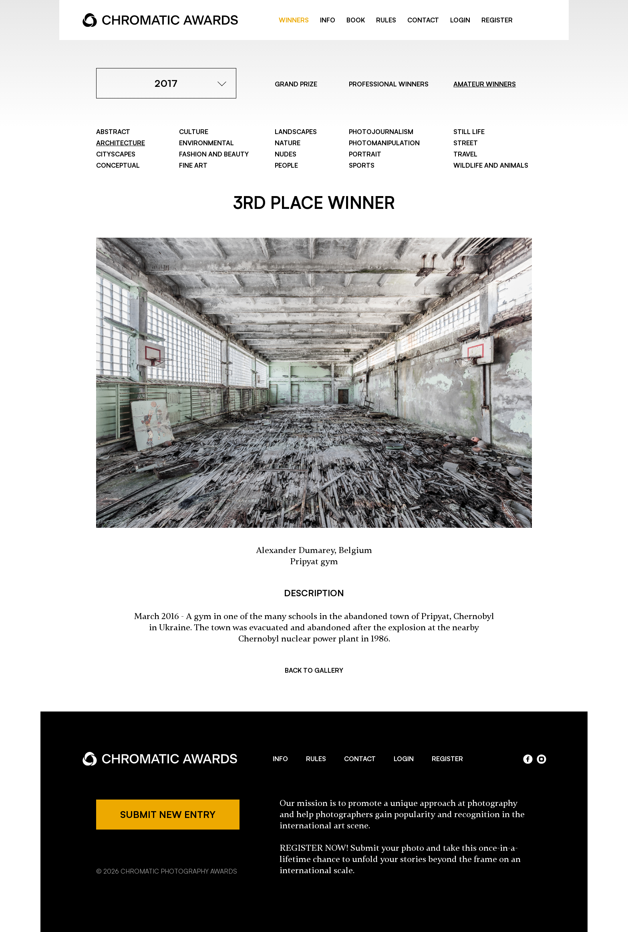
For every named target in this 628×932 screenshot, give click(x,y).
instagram (541, 759)
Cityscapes (115, 154)
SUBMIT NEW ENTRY (167, 814)
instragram (541, 20)
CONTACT (423, 20)
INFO (327, 20)
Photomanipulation (384, 143)
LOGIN (460, 20)
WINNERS (294, 20)
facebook (528, 20)
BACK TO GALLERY (314, 670)
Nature (287, 143)
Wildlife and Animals (490, 165)
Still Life (469, 132)
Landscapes (296, 132)
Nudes (285, 154)
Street (465, 143)
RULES (386, 20)
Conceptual (118, 165)
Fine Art (193, 165)
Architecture (120, 143)
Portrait (365, 154)
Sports (361, 165)
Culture (193, 132)
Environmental (206, 143)
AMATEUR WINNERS (484, 84)
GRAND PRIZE (296, 84)
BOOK (355, 20)
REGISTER (497, 20)
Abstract (113, 132)
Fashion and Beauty (214, 154)
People (286, 165)
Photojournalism (381, 132)
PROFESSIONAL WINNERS (389, 84)
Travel (465, 154)
